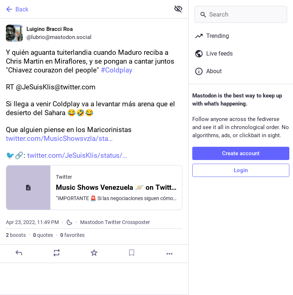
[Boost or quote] (56, 252)
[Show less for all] (178, 9)
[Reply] (18, 252)
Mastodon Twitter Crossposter (115, 222)
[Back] (84, 9)
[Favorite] (94, 252)
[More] (169, 253)
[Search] (240, 14)
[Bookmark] (131, 252)
